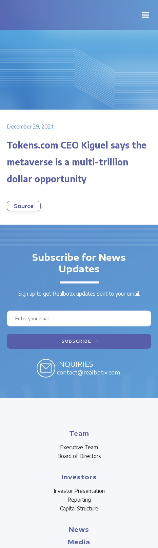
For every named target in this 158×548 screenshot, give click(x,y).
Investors (79, 477)
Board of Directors (79, 456)
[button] (145, 15)
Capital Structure (79, 508)
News (79, 529)
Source (24, 206)
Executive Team (79, 447)
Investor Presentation (79, 491)
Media (79, 542)
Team (79, 433)
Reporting (79, 499)
